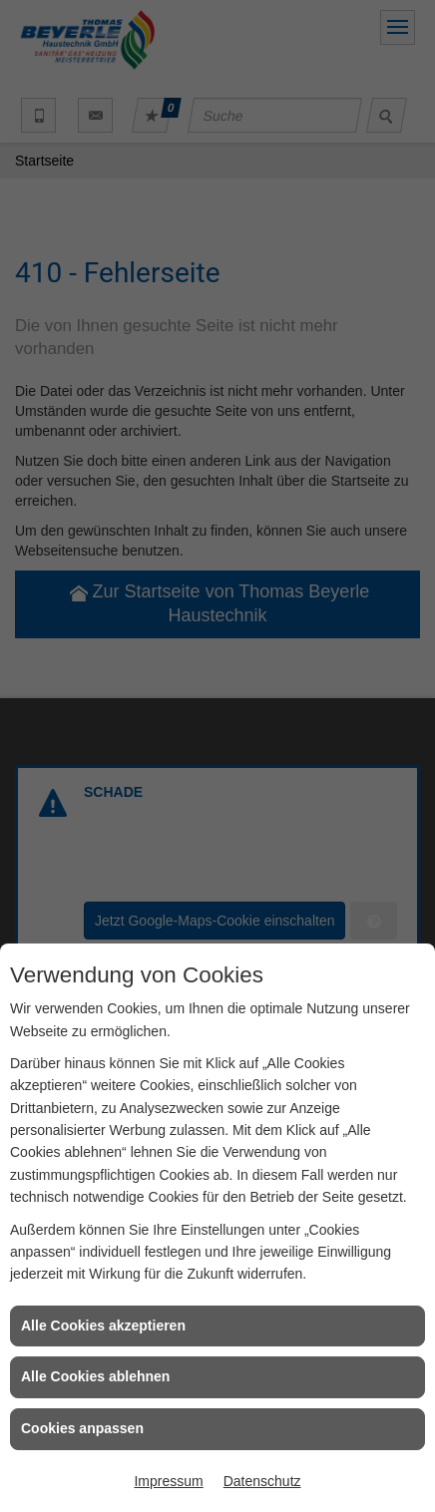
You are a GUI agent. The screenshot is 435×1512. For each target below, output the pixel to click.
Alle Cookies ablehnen (95, 1376)
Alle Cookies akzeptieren (103, 1325)
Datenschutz (262, 1481)
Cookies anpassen (82, 1428)
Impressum (168, 1481)
